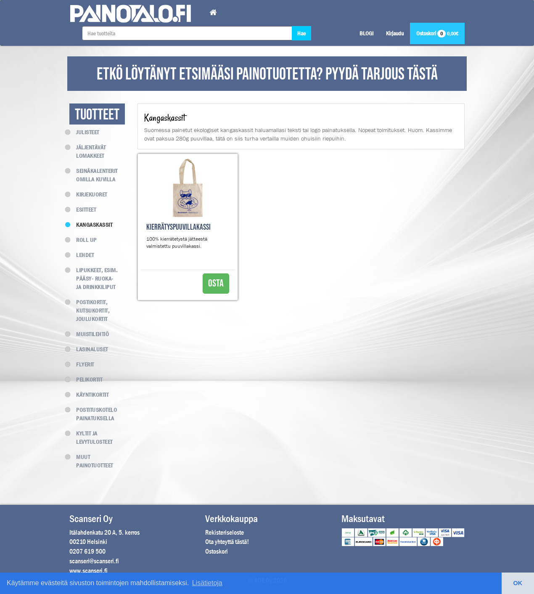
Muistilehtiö (89, 334)
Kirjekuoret (88, 194)
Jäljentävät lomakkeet (87, 151)
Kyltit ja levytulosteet (91, 438)
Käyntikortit (88, 394)
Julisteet (84, 132)
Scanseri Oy (91, 518)
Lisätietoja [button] (207, 582)
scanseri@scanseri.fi (94, 561)
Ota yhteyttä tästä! (227, 541)
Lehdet (81, 255)
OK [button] (518, 583)
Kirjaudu (395, 33)
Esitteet (82, 209)
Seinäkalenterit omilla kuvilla (93, 175)
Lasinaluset (88, 349)
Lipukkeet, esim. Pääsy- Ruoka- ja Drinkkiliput (93, 278)
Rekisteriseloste (224, 532)
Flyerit (81, 364)
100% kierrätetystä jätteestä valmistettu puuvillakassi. (176, 242)
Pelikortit (85, 379)
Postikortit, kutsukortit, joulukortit (89, 310)
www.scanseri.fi (88, 570)
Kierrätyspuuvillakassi (178, 227)
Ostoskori (437, 33)
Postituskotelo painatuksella (93, 414)
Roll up (83, 240)
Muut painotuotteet (91, 461)
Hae (301, 33)
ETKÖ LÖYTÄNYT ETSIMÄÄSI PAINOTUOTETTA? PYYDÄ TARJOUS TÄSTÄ (267, 74)
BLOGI (366, 33)
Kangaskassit (90, 224)
